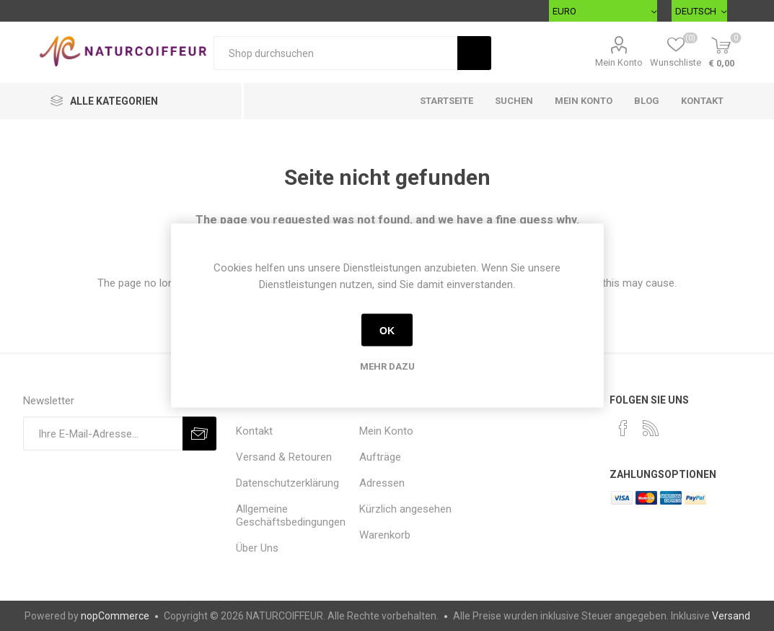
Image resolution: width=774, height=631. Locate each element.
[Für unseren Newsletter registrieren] (102, 434)
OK (387, 330)
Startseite (446, 100)
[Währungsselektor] (603, 11)
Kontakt (702, 100)
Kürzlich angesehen (405, 508)
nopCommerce (115, 616)
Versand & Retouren (284, 457)
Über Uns (257, 547)
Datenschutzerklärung (287, 482)
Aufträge (380, 457)
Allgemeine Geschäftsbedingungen (291, 515)
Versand (731, 616)
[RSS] (650, 428)
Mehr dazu (387, 366)
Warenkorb (384, 534)
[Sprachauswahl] (699, 11)
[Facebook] (623, 428)
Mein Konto (619, 62)
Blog (646, 100)
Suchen (514, 100)
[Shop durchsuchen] (335, 53)
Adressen (382, 482)
